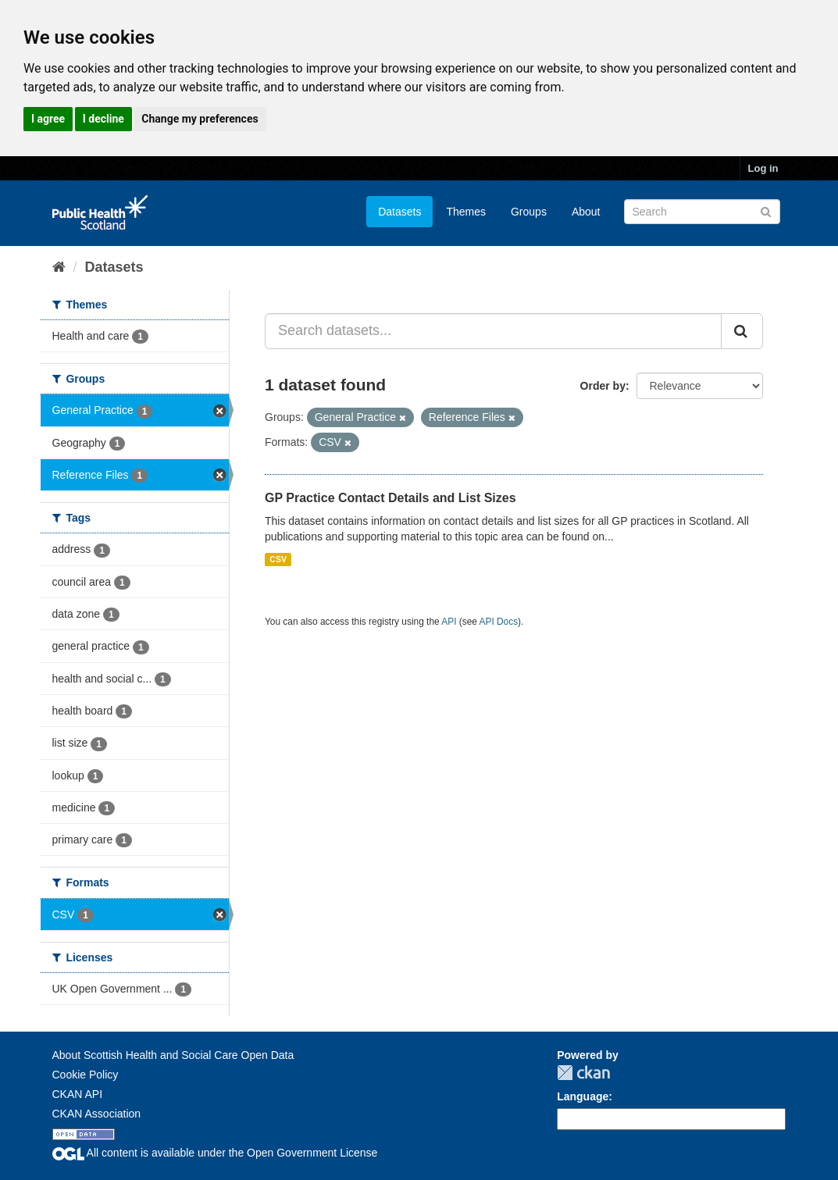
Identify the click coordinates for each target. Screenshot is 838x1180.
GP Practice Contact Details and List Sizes (390, 497)
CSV (278, 559)
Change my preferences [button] (199, 118)
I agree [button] (48, 118)
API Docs (499, 621)
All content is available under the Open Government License (215, 1152)
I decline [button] (103, 118)
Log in (763, 168)
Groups (529, 211)
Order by (603, 386)
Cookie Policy (85, 1074)
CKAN (583, 1072)
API (448, 621)
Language (582, 1096)
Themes (466, 211)
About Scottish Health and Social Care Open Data (173, 1055)
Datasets (399, 211)
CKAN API (77, 1094)
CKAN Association (96, 1113)
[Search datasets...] (493, 331)
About (586, 211)
